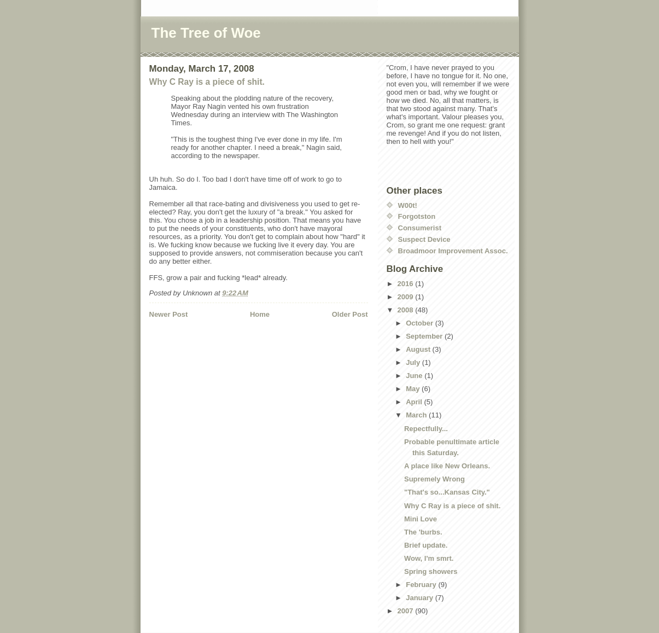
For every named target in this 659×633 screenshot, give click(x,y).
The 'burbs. (423, 532)
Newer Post (168, 314)
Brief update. (425, 545)
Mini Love (420, 519)
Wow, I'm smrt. (429, 558)
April (415, 402)
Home (260, 314)
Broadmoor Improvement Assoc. (453, 251)
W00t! (407, 205)
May (414, 389)
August (419, 349)
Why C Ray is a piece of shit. (207, 81)
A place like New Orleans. (447, 466)
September (425, 336)
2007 (407, 611)
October (420, 323)
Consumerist (419, 228)
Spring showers (431, 571)
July (414, 362)
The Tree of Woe (206, 33)
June (415, 375)
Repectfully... (426, 429)
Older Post (350, 314)
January (420, 598)
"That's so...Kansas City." (447, 492)
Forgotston (417, 216)
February (422, 584)
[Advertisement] (213, 342)
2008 (407, 310)
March (417, 415)
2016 (407, 284)
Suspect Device (424, 239)
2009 (407, 297)
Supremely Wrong (434, 479)
